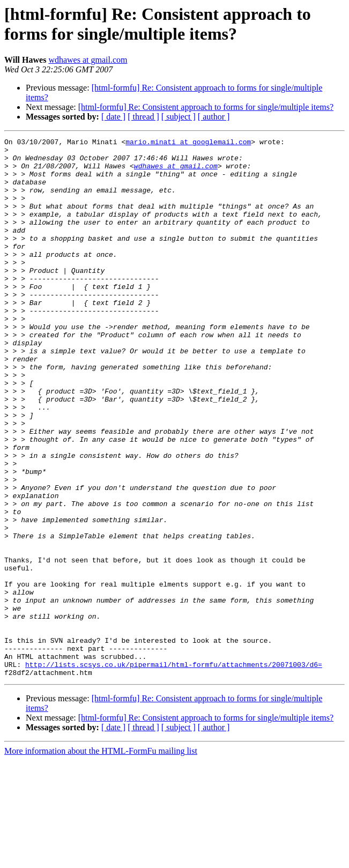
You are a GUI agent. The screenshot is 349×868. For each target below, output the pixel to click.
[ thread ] (143, 116)
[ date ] (113, 116)
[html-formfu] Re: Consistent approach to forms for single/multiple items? (205, 107)
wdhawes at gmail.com (87, 59)
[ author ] (214, 116)
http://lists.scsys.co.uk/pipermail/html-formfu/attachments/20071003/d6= (173, 770)
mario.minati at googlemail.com (188, 143)
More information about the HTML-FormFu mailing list (100, 858)
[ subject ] (178, 116)
